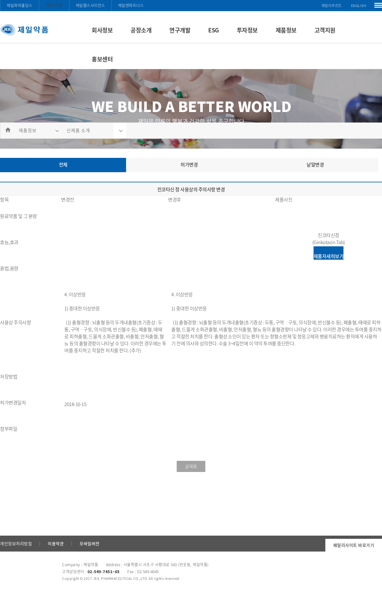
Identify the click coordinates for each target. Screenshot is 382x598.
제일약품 (54, 5)
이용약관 (56, 543)
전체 (63, 164)
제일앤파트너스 (131, 5)
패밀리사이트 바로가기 (353, 545)
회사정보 (102, 30)
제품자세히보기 (329, 256)
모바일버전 (90, 543)
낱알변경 (315, 164)
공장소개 (141, 30)
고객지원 (325, 30)
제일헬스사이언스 (90, 5)
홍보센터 (102, 59)
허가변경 (189, 164)
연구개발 (179, 30)
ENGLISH (358, 5)
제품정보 (286, 30)
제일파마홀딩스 (19, 5)
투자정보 (247, 30)
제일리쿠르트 (332, 5)
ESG (213, 30)
